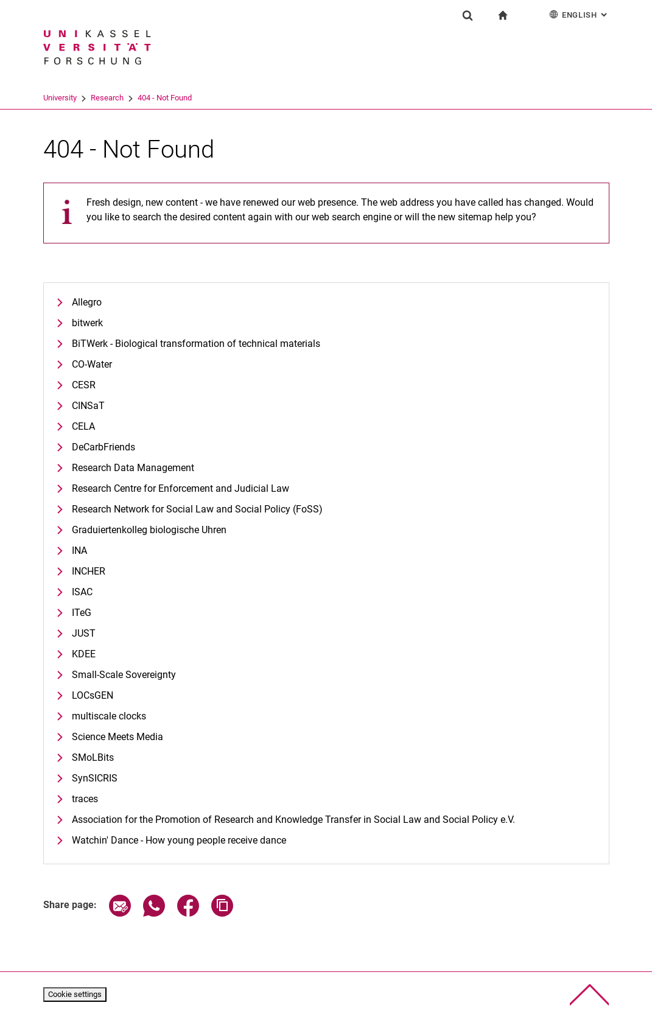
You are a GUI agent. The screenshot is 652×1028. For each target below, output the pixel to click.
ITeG (81, 612)
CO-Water (92, 364)
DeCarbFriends (103, 447)
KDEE (84, 654)
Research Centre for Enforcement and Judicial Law (180, 488)
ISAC (82, 592)
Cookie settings (75, 994)
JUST (84, 633)
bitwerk (87, 323)
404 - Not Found (165, 97)
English (579, 14)
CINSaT (88, 405)
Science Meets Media (117, 737)
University (60, 97)
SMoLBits (93, 757)
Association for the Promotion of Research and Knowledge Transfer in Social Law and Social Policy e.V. (293, 819)
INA (79, 550)
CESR (84, 385)
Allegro (87, 302)
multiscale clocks (109, 716)
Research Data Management (133, 468)
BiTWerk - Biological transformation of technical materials (196, 343)
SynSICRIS (94, 778)
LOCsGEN (92, 695)
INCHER (88, 571)
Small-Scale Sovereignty (124, 674)
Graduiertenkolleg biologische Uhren (149, 530)
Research (107, 97)
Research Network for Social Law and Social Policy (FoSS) (197, 509)
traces (85, 799)
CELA (83, 426)
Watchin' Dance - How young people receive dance (179, 840)
